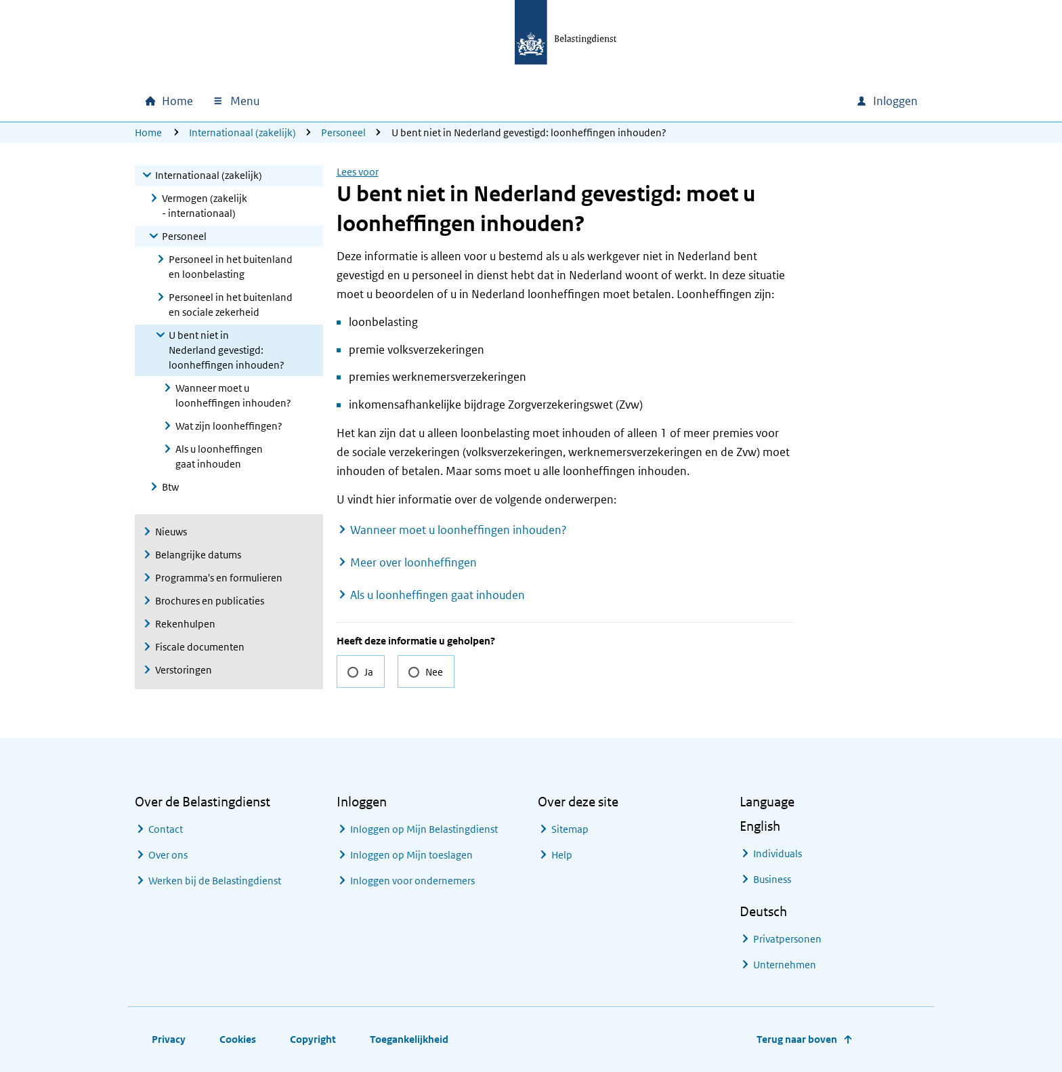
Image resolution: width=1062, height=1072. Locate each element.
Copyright (313, 1039)
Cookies (237, 1039)
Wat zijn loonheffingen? (228, 425)
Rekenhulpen (185, 623)
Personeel (343, 132)
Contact (165, 829)
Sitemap (570, 829)
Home (148, 132)
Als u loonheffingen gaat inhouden (219, 456)
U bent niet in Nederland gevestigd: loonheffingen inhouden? (226, 350)
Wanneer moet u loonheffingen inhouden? (233, 395)
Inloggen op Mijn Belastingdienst (424, 829)
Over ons (168, 854)
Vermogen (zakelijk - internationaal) (204, 206)
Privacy (169, 1039)
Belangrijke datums (198, 554)
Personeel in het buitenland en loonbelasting (231, 267)
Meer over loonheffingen (413, 562)
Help (561, 854)
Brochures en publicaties (209, 600)
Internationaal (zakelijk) (242, 132)
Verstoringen (183, 669)
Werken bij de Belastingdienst (214, 880)
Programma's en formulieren (218, 577)
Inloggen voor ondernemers (412, 880)
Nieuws (171, 531)
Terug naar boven (797, 1039)
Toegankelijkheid (409, 1039)
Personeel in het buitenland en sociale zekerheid (231, 304)
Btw (170, 486)
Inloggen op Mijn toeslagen (411, 854)
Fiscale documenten (200, 646)
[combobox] (729, 101)
